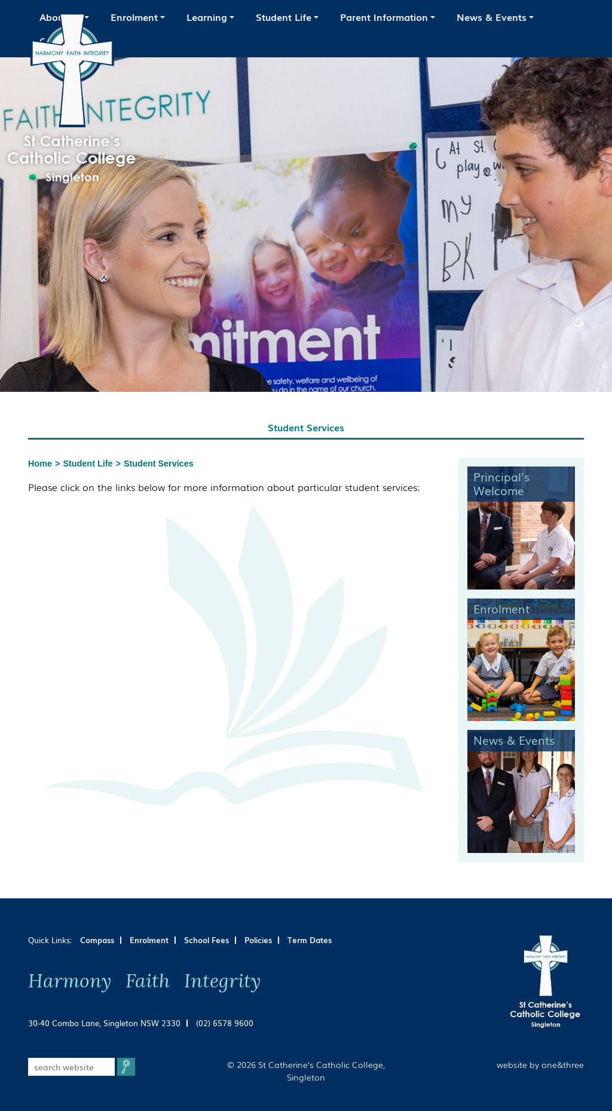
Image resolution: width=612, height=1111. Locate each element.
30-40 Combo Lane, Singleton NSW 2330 (104, 1023)
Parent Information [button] (384, 17)
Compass (97, 940)
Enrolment (149, 940)
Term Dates (309, 940)
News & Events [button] (492, 17)
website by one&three (540, 1064)
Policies (258, 940)
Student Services (159, 463)
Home (40, 463)
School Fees (206, 940)
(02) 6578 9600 (224, 1023)
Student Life (87, 463)
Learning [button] (206, 17)
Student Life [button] (283, 17)
